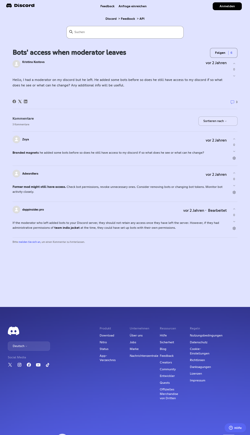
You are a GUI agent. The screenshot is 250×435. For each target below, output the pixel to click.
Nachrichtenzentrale (144, 355)
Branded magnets (25, 152)
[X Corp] (20, 101)
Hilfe (163, 335)
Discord (111, 18)
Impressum (197, 380)
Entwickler (167, 376)
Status (104, 349)
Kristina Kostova (33, 62)
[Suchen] (125, 32)
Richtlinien (197, 360)
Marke (134, 349)
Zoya (25, 139)
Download (107, 335)
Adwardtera (30, 173)
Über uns (136, 335)
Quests (165, 382)
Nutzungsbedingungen (206, 335)
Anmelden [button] (227, 6)
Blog (163, 349)
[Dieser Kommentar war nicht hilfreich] (234, 151)
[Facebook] (14, 101)
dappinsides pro (33, 209)
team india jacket (67, 227)
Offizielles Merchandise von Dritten (169, 394)
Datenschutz (198, 342)
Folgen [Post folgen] (220, 52)
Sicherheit (167, 342)
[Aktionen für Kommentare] (234, 158)
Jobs (133, 342)
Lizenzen (196, 373)
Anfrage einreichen (133, 6)
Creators (166, 362)
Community (168, 369)
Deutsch (20, 346)
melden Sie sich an (29, 242)
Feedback (107, 6)
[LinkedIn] (25, 101)
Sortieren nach (215, 121)
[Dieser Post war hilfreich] (234, 63)
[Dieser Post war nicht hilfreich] (234, 76)
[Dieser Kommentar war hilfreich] (234, 138)
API (142, 18)
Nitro (103, 342)
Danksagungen (200, 367)
